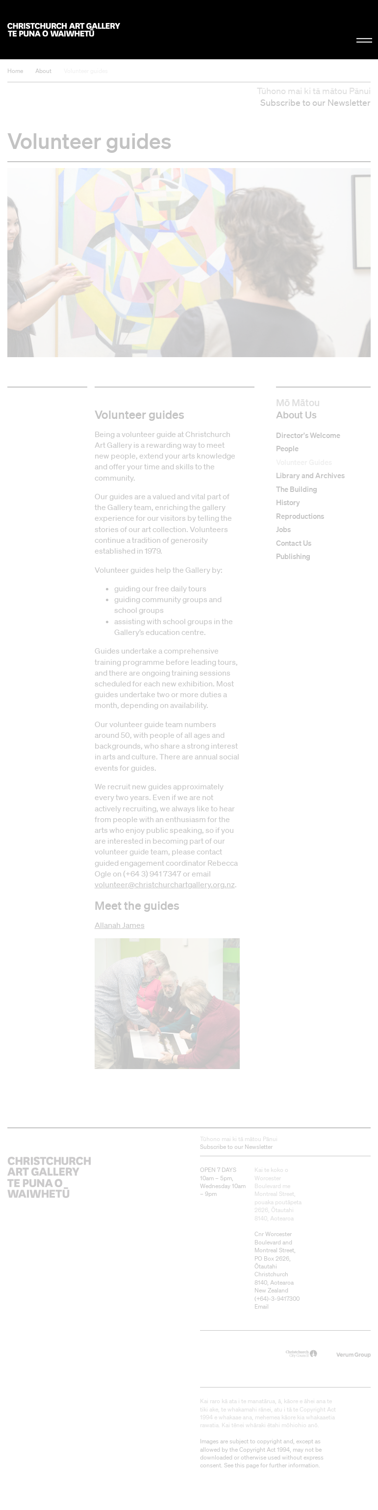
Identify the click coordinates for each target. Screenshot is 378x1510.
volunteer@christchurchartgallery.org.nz (165, 884)
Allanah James (120, 925)
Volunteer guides (86, 71)
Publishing (293, 557)
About (43, 71)
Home (15, 71)
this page (247, 1465)
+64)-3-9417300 (278, 1298)
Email (261, 1306)
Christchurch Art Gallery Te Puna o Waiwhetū (63, 30)
